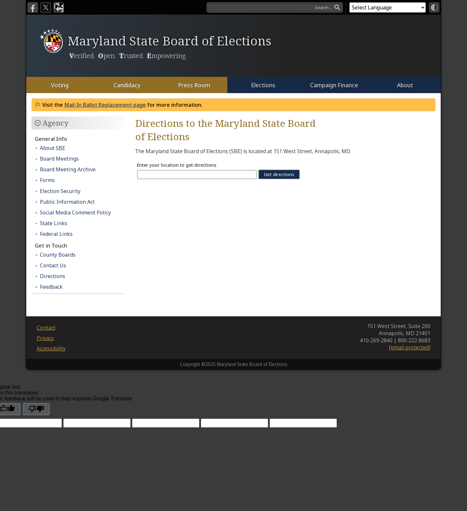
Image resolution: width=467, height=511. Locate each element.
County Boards (58, 254)
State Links (53, 223)
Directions (52, 276)
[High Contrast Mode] (434, 7)
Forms (47, 180)
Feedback (51, 286)
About (405, 85)
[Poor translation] (36, 409)
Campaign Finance (334, 85)
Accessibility (51, 348)
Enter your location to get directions (178, 165)
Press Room (193, 85)
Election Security (60, 191)
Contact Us (53, 265)
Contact (46, 327)
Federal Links (56, 233)
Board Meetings (59, 158)
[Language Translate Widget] (387, 7)
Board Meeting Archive (68, 169)
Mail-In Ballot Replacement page (105, 104)
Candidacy (127, 85)
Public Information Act (67, 201)
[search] (275, 7)
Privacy (45, 338)
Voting (60, 85)
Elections (262, 85)
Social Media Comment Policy (75, 212)
